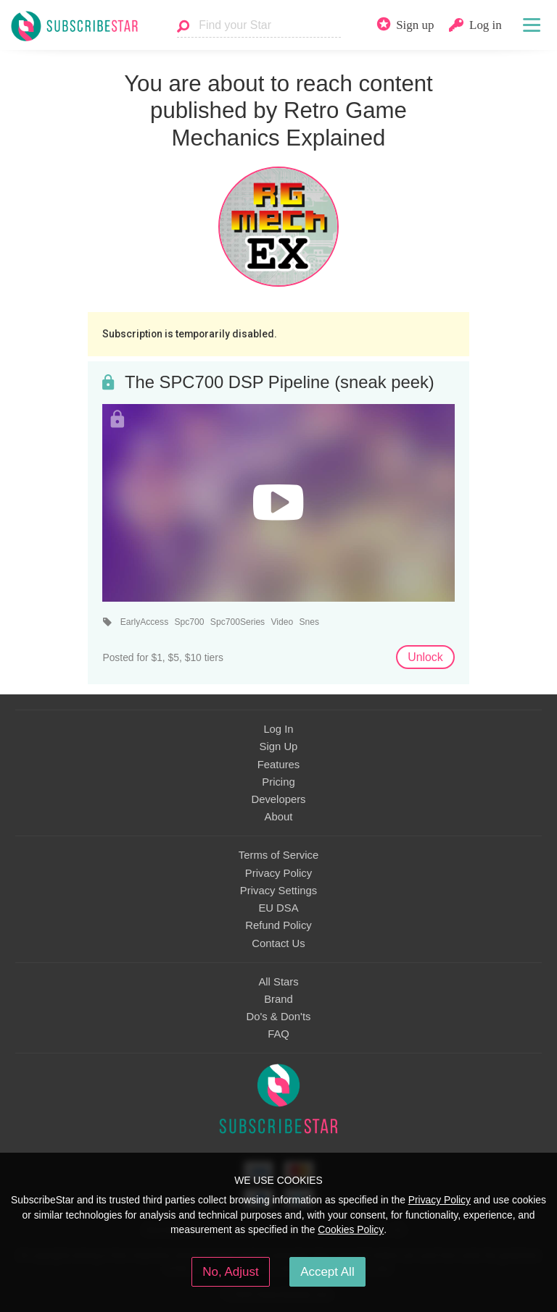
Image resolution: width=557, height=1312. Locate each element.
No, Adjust (230, 1272)
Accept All (327, 1272)
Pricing (278, 782)
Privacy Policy (278, 873)
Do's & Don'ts (279, 1016)
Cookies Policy (351, 1229)
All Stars (278, 982)
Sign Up (279, 746)
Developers (278, 799)
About (279, 817)
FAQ (278, 1034)
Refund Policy (278, 925)
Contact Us (278, 943)
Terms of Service (278, 855)
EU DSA (278, 908)
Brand (278, 999)
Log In (278, 729)
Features (278, 764)
